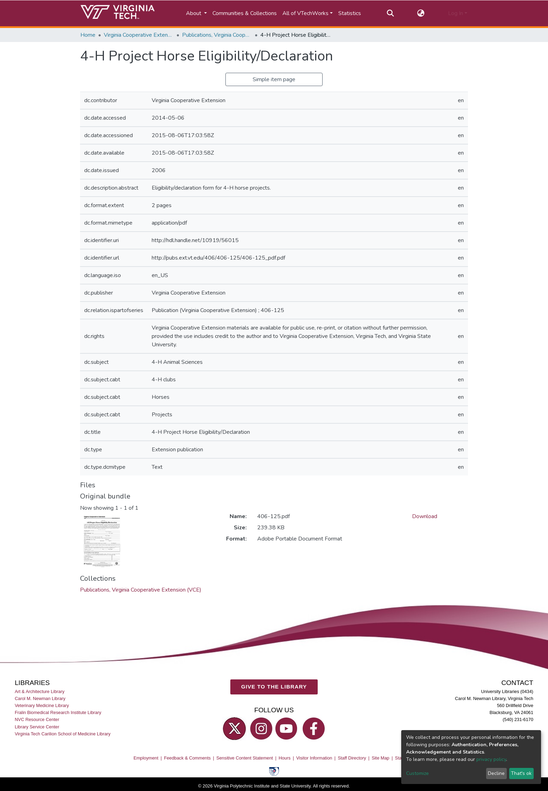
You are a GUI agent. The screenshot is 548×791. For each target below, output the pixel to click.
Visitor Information (314, 758)
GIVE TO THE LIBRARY (274, 687)
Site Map (380, 758)
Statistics (349, 13)
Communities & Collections (244, 13)
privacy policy (491, 759)
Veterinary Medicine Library (42, 705)
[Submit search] (390, 13)
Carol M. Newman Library (40, 698)
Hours (284, 758)
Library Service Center (37, 726)
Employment (146, 758)
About (194, 13)
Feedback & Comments (187, 758)
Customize (417, 773)
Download (424, 516)
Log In (455, 13)
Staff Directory (352, 758)
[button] (421, 13)
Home (87, 35)
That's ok (521, 773)
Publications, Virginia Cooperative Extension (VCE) (217, 35)
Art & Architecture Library (39, 691)
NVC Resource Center (37, 719)
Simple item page (274, 79)
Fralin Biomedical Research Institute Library (58, 712)
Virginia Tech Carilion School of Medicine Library (62, 733)
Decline (496, 773)
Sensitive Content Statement (244, 758)
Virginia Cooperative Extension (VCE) (139, 35)
